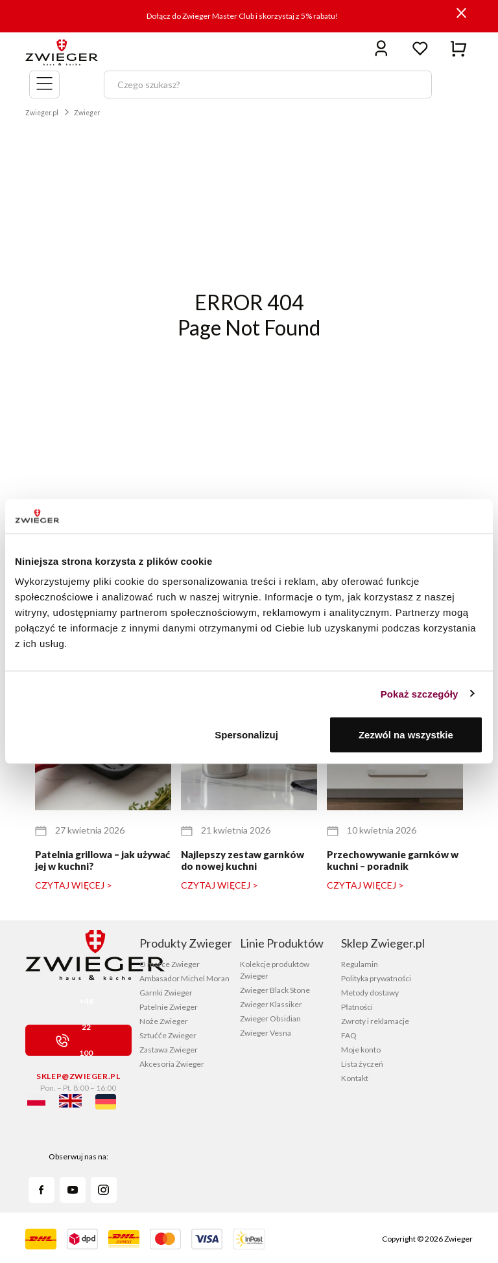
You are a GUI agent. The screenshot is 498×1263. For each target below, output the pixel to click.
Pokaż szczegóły (419, 693)
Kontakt (354, 1078)
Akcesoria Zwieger (171, 1064)
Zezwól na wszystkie (406, 734)
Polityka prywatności (376, 978)
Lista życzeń (362, 1064)
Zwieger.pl (41, 113)
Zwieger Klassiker (271, 1004)
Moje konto (361, 1049)
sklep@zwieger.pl (78, 1076)
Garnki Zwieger (166, 992)
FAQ (349, 1035)
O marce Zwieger (169, 964)
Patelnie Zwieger (168, 1007)
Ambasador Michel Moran (184, 978)
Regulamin (359, 964)
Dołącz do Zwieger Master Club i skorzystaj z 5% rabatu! (242, 16)
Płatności (357, 1007)
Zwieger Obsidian (270, 1018)
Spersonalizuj (246, 734)
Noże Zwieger (163, 1021)
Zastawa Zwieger (168, 1049)
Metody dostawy (370, 992)
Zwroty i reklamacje (375, 1021)
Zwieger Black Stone (275, 990)
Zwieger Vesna (265, 1033)
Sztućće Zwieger (167, 1035)
